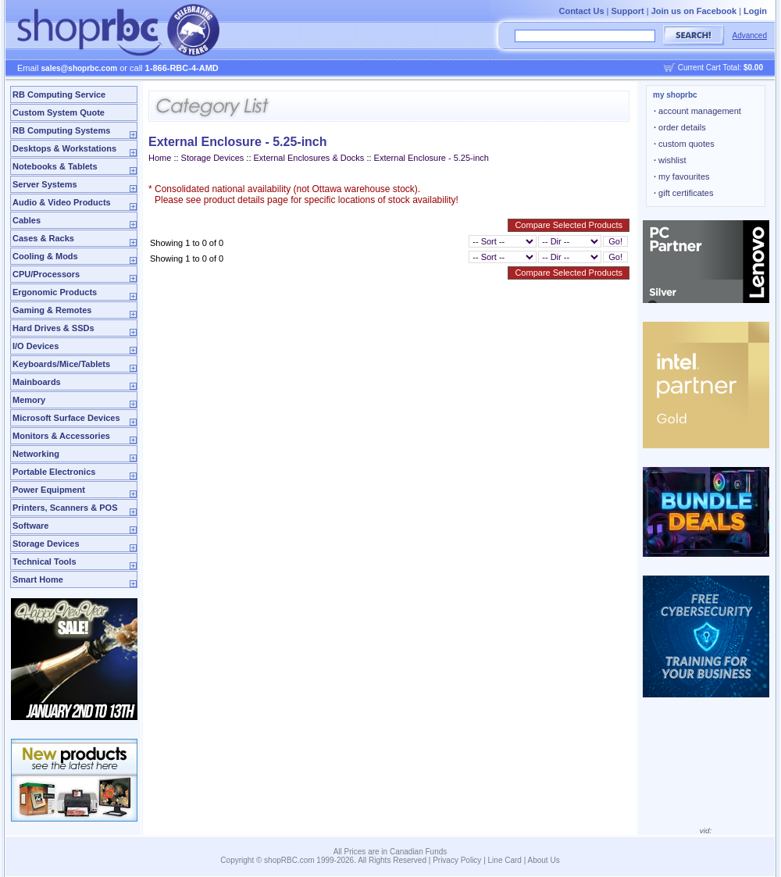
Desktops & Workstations (64, 148)
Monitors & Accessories (61, 435)
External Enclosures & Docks (309, 157)
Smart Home (37, 579)
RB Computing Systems (61, 130)
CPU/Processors (46, 274)
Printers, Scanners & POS (65, 507)
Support (628, 11)
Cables (26, 220)
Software (30, 525)
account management (697, 111)
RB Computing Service (58, 94)
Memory (28, 400)
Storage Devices (46, 543)
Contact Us (581, 11)
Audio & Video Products (61, 202)
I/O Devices (35, 346)
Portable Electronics (53, 471)
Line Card (505, 860)
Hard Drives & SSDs (53, 328)
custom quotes (684, 143)
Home (159, 157)
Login (755, 11)
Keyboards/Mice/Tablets (61, 364)
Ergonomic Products (54, 292)
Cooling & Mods (45, 256)
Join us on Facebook (693, 11)
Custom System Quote (58, 112)
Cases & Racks (43, 238)
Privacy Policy (457, 860)
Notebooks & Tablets (55, 166)
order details (680, 127)
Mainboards (36, 382)
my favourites (682, 176)
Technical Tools (44, 561)
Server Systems (44, 184)
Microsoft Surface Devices (66, 417)
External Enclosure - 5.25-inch (431, 157)
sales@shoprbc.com (79, 68)
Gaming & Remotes (51, 310)
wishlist (670, 160)
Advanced (750, 35)
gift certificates (683, 193)
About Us (544, 860)
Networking (35, 453)
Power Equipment (48, 489)
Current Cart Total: (720, 67)
